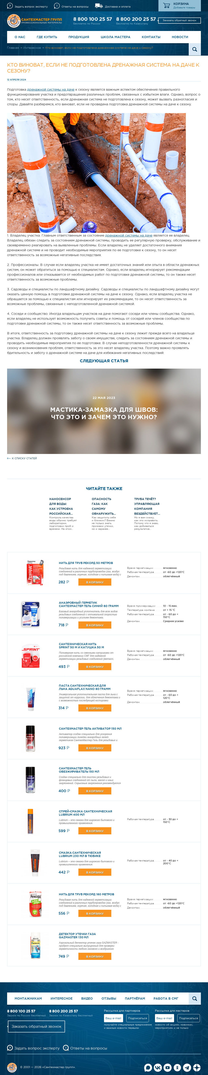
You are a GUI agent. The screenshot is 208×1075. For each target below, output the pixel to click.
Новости (180, 37)
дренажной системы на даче (50, 89)
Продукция (78, 37)
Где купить (47, 37)
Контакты (151, 37)
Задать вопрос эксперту (31, 6)
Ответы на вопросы (75, 6)
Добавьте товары (184, 7)
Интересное (32, 47)
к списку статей (24, 458)
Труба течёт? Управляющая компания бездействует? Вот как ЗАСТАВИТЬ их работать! (146, 513)
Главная (13, 47)
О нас (20, 37)
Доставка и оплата (118, 6)
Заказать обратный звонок (179, 20)
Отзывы (109, 998)
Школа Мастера (115, 37)
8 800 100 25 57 (92, 19)
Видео (87, 998)
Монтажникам (28, 998)
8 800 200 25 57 (136, 19)
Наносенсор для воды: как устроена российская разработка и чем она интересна (61, 513)
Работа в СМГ (166, 998)
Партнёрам (135, 998)
